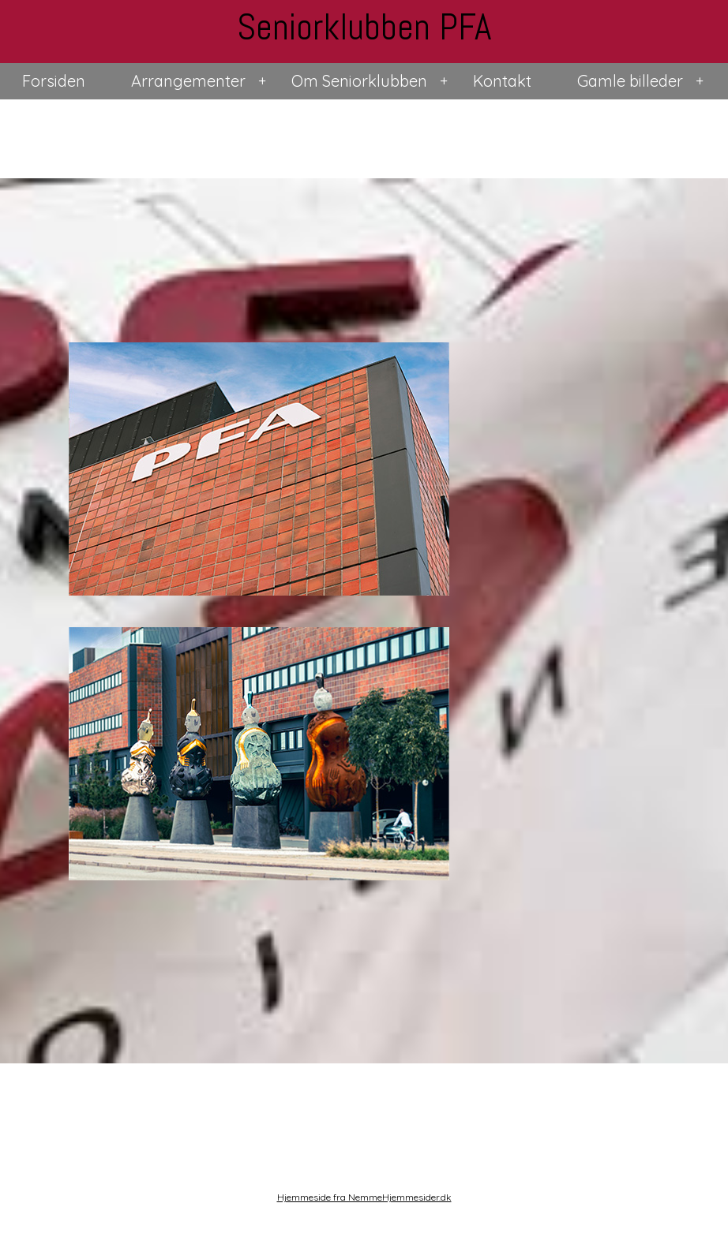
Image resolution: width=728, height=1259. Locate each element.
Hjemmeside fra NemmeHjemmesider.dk (364, 1197)
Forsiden (53, 81)
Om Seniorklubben (359, 81)
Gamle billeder (630, 81)
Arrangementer (188, 81)
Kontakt (502, 81)
